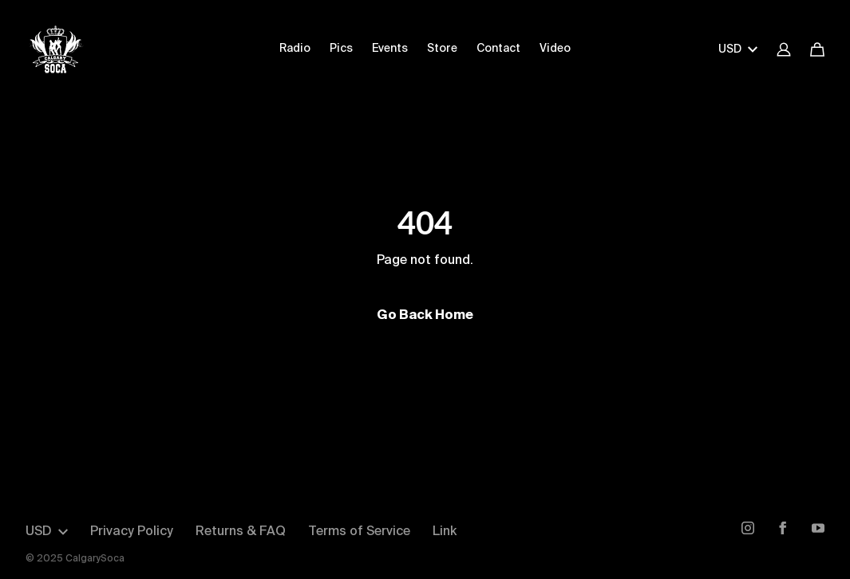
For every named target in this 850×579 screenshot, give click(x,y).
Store (442, 48)
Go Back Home (425, 315)
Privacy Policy (131, 532)
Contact (498, 48)
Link (445, 532)
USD (737, 49)
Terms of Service (359, 532)
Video (555, 48)
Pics (341, 48)
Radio (294, 48)
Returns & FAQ (241, 532)
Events (390, 48)
